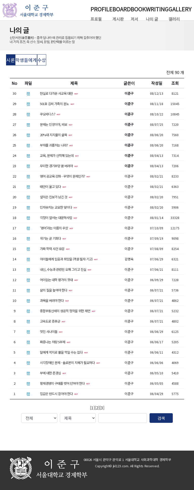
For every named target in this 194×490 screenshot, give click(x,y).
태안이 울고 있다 (53, 186)
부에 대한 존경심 (53, 373)
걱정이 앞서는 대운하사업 (58, 217)
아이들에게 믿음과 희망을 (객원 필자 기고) (69, 259)
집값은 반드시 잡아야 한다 (59, 393)
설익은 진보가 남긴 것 (56, 196)
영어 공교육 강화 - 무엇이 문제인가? (65, 176)
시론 (10, 60)
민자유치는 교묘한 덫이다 (58, 207)
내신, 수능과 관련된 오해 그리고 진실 (65, 269)
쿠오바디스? (50, 114)
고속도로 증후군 (52, 321)
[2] (97, 408)
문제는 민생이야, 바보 (56, 124)
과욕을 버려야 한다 (54, 300)
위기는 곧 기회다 (53, 238)
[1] (92, 408)
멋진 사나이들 (51, 331)
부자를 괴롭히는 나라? (56, 145)
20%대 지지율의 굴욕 (56, 134)
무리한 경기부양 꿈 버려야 (59, 165)
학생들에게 (26, 60)
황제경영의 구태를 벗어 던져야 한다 (65, 383)
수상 (41, 60)
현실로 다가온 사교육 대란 (59, 93)
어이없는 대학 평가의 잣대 (59, 279)
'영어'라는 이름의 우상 (56, 228)
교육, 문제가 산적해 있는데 (59, 155)
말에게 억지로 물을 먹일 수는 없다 (64, 352)
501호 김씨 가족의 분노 (57, 103)
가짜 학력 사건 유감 (55, 248)
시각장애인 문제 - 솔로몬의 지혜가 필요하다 (70, 362)
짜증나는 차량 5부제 (55, 341)
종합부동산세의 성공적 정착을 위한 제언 (67, 310)
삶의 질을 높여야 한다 (56, 290)
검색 (161, 418)
